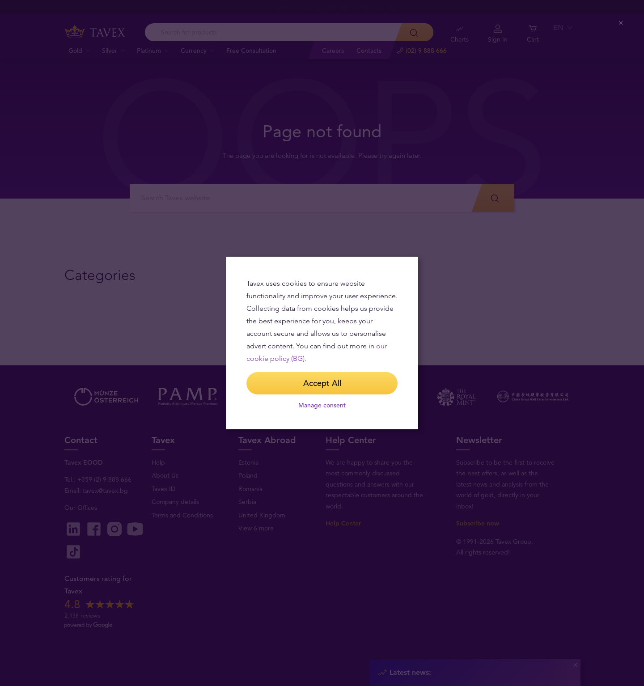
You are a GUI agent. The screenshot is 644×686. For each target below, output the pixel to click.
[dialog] (322, 343)
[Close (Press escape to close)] (621, 23)
